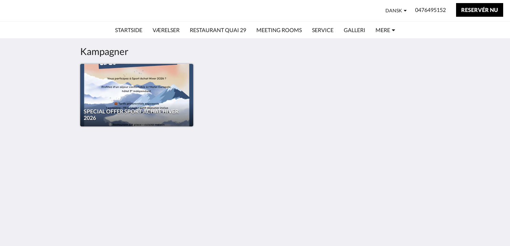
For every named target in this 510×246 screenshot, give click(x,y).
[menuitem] (128, 30)
